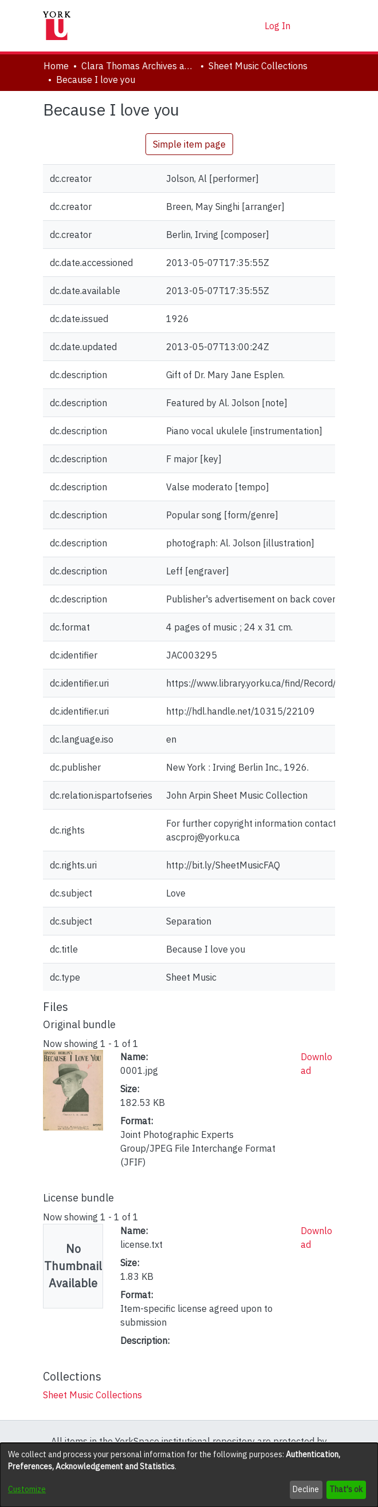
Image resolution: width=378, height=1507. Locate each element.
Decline (306, 1489)
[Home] (56, 25)
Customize (27, 1489)
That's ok (346, 1489)
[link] (92, 1395)
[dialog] (189, 1475)
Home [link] (56, 66)
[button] (236, 26)
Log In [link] (278, 25)
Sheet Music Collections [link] (258, 66)
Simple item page (189, 144)
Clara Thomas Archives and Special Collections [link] (138, 66)
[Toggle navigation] (319, 26)
